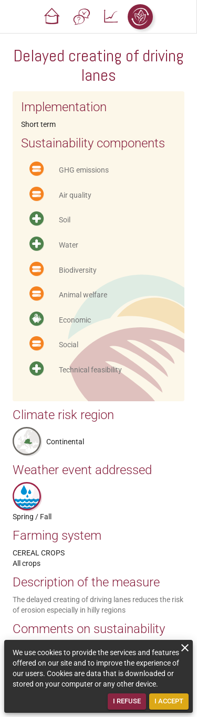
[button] (52, 16)
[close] (185, 648)
